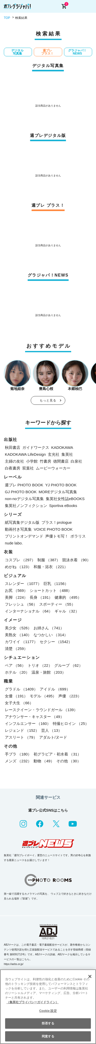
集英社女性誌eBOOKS (65, 499)
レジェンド (22, 730)
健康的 (68, 597)
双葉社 (28, 468)
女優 (16, 696)
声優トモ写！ (56, 536)
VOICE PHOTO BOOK (53, 529)
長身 (41, 597)
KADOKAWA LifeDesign (25, 454)
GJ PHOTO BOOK (21, 492)
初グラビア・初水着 (57, 754)
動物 (44, 761)
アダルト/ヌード (53, 737)
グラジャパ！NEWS (77, 52)
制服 (48, 560)
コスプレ (20, 560)
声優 (69, 696)
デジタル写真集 (17, 52)
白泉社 (76, 461)
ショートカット (51, 590)
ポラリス (78, 536)
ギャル (67, 611)
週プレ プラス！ (47, 52)
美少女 (18, 628)
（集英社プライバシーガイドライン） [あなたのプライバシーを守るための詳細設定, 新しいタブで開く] (32, 1002)
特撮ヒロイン (71, 723)
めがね (18, 567)
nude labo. (14, 543)
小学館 (32, 461)
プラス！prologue (56, 522)
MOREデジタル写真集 (58, 492)
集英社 (67, 454)
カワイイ (21, 642)
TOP (7, 18)
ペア (15, 665)
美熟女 (18, 635)
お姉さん (49, 628)
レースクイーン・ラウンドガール (41, 710)
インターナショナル (28, 611)
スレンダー (23, 583)
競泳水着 (76, 560)
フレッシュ (21, 604)
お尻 (16, 590)
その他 (68, 761)
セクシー (56, 642)
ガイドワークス (35, 447)
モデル (43, 696)
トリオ (40, 665)
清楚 (16, 648)
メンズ (18, 761)
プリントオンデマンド (24, 536)
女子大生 (19, 703)
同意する (48, 1036)
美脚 (16, 597)
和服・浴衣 (51, 567)
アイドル (55, 689)
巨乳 (56, 583)
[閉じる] (89, 976)
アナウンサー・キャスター (34, 716)
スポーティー (57, 604)
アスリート (21, 737)
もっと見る (48, 400)
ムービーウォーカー (53, 468)
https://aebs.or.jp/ (13, 964)
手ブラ (18, 754)
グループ (68, 665)
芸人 (51, 730)
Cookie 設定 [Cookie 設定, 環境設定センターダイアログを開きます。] (48, 1011)
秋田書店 (12, 447)
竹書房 (45, 461)
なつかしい (51, 635)
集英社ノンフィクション (26, 505)
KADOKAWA (62, 447)
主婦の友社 (14, 461)
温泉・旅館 (48, 672)
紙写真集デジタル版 (22, 522)
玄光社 (53, 454)
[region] (48, 1006)
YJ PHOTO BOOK (61, 485)
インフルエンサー (28, 723)
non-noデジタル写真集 (24, 499)
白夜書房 (12, 468)
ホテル (17, 672)
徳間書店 (61, 461)
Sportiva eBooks (63, 505)
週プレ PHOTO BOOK (24, 485)
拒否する (48, 1023)
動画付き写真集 (18, 529)
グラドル (21, 689)
